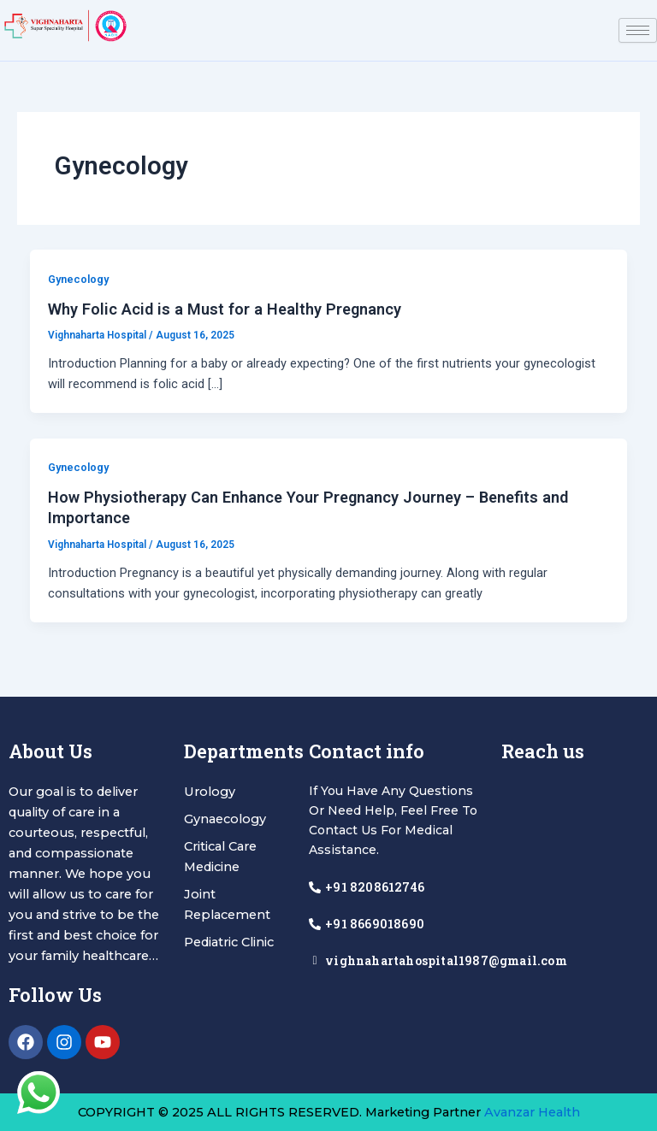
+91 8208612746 (374, 887)
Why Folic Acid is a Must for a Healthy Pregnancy (224, 309)
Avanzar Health (532, 1112)
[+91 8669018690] (315, 924)
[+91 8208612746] (315, 887)
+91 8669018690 (374, 924)
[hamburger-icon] (638, 30)
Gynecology (78, 279)
